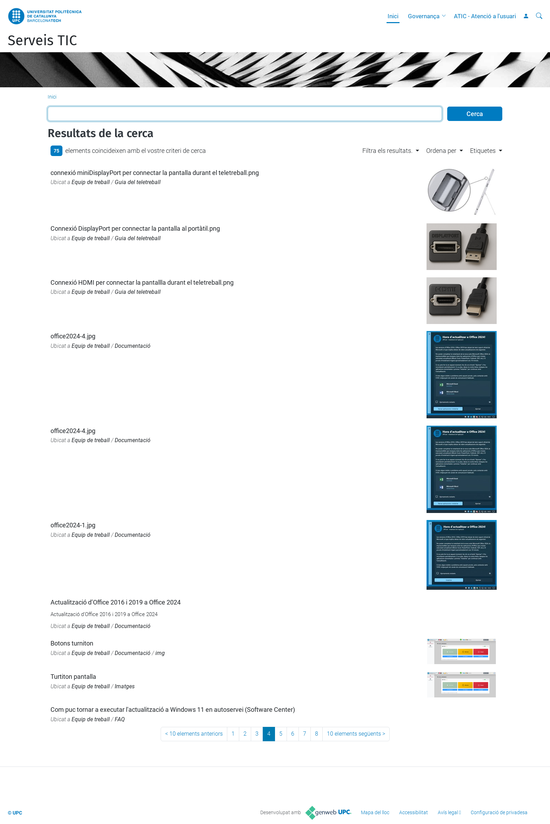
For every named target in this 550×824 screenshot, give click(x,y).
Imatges (125, 686)
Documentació (132, 346)
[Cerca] (539, 16)
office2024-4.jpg (73, 336)
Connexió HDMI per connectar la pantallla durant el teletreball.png (142, 282)
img (160, 653)
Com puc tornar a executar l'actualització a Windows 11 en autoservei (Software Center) (173, 709)
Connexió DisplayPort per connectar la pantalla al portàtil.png (135, 228)
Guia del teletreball (138, 182)
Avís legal (448, 812)
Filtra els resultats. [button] (387, 150)
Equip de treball (91, 182)
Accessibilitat (413, 812)
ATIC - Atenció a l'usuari (485, 16)
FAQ (120, 719)
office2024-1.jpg (73, 525)
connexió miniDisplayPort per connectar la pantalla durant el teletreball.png (155, 172)
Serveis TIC (42, 40)
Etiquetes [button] (483, 150)
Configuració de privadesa (499, 812)
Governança (424, 16)
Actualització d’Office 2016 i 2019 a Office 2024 (116, 602)
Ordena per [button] (441, 150)
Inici (393, 16)
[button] (445, 16)
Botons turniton (72, 643)
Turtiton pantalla (73, 676)
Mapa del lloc (375, 812)
